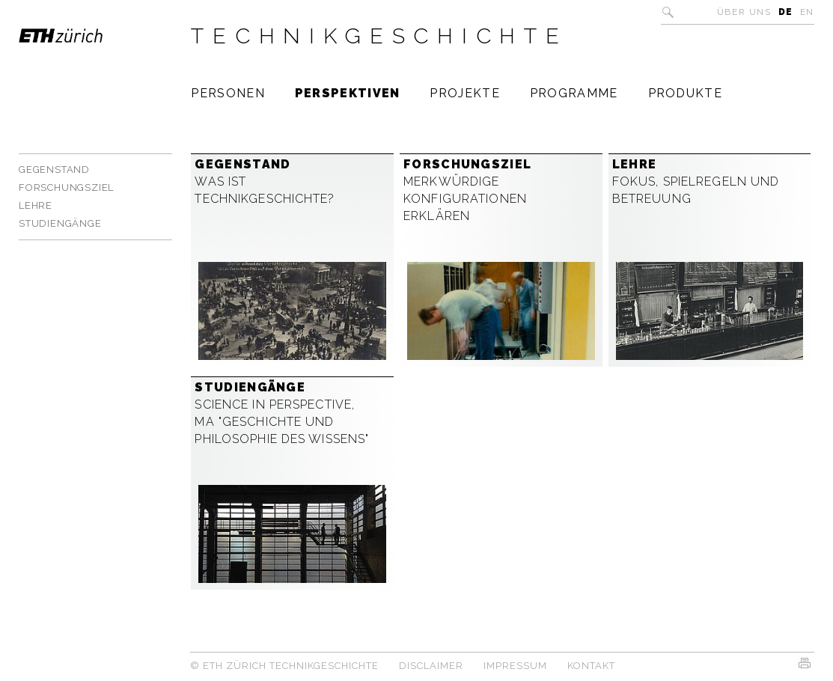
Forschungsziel (66, 187)
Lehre (35, 205)
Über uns (744, 12)
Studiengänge (60, 223)
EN (807, 12)
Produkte (685, 93)
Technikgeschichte (379, 36)
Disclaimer (431, 665)
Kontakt (591, 665)
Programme (574, 93)
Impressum (515, 665)
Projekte (464, 93)
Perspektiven (347, 93)
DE (785, 12)
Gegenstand (54, 169)
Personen (227, 93)
